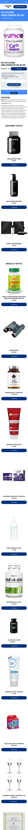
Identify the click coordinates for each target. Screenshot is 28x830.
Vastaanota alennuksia (14, 84)
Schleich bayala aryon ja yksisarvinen (14, 743)
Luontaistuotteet (20, 99)
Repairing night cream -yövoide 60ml (14, 692)
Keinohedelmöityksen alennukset (10, 76)
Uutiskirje (5, 78)
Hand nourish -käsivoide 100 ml (14, 444)
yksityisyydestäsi (16, 86)
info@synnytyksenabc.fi (5, 1)
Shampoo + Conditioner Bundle (14, 243)
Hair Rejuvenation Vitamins (14, 159)
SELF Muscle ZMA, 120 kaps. (14, 640)
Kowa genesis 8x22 (14, 350)
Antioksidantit (23, 101)
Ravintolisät (5, 18)
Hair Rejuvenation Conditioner (14, 201)
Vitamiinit (9, 99)
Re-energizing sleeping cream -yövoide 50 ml (14, 496)
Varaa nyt (14, 93)
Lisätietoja (19, 68)
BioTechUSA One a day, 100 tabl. (14, 602)
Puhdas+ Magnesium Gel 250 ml (14, 548)
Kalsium (11, 18)
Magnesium (11, 101)
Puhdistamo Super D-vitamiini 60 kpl (14, 392)
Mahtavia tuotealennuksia (9, 75)
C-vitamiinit (17, 101)
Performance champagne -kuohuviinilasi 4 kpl (14, 795)
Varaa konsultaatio (20, 6)
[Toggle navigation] (2, 6)
